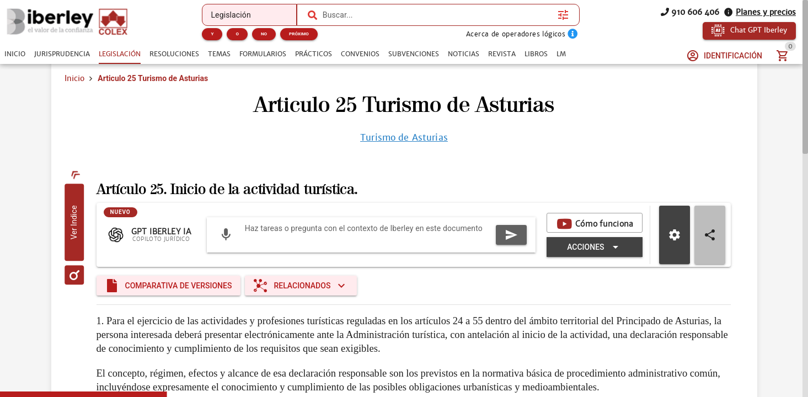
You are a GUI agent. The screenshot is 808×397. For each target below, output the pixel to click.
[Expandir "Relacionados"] (301, 286)
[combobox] (437, 15)
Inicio (74, 78)
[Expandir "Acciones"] (594, 247)
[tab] (15, 54)
